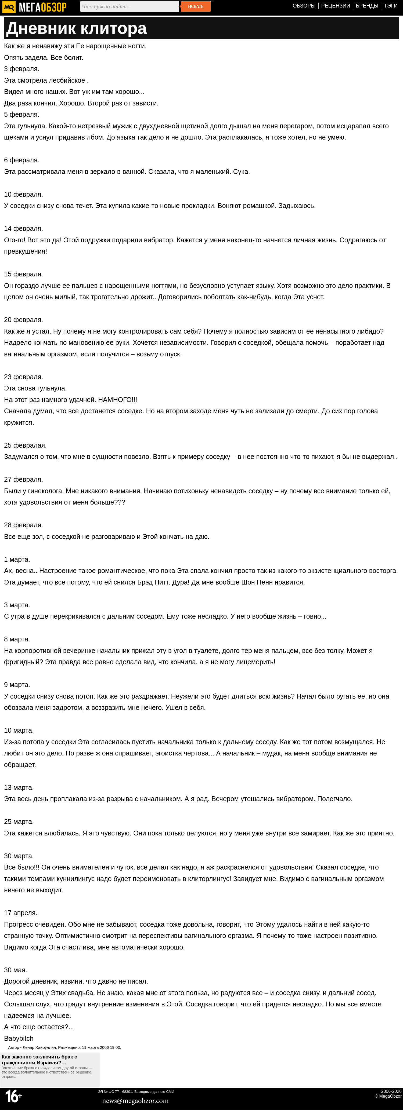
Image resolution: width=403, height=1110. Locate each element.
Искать (195, 6)
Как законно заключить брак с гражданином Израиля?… (39, 1059)
